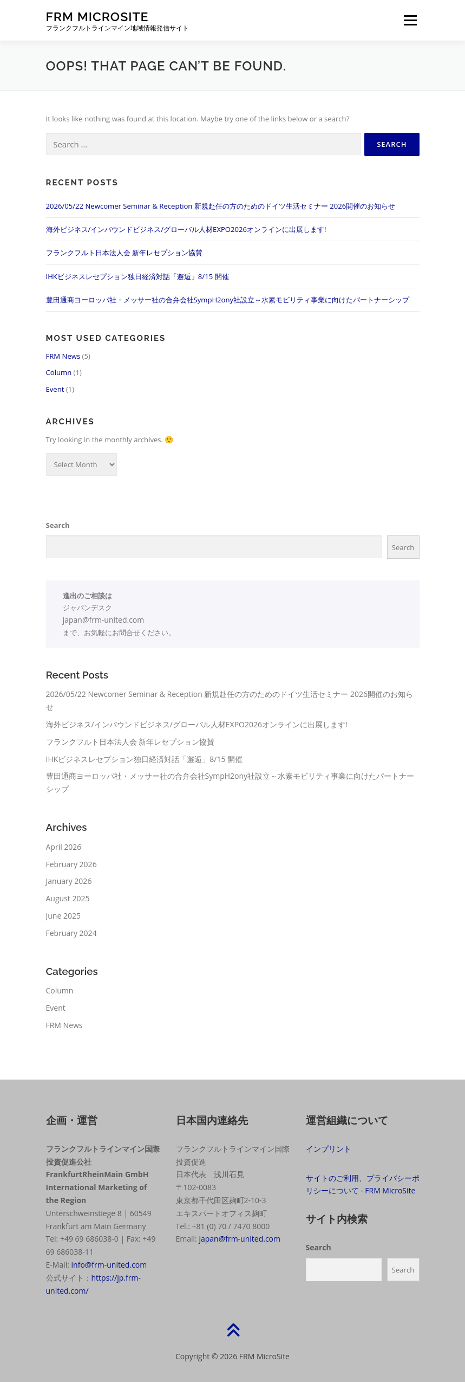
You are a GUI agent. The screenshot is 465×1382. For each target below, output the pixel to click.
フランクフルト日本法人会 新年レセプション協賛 (124, 252)
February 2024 (71, 933)
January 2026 (69, 881)
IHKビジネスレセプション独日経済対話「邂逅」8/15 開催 (137, 276)
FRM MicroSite (97, 16)
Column (59, 372)
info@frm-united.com (109, 1265)
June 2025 (63, 915)
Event (55, 389)
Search (58, 525)
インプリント (328, 1149)
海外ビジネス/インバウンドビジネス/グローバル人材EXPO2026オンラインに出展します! (186, 229)
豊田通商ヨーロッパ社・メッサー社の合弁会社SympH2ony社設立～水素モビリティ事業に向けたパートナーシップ (228, 300)
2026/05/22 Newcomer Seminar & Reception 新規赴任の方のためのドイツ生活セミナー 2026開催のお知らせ (221, 206)
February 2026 (71, 864)
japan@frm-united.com (104, 620)
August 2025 (68, 898)
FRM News (63, 356)
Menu (410, 20)
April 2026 (64, 847)
